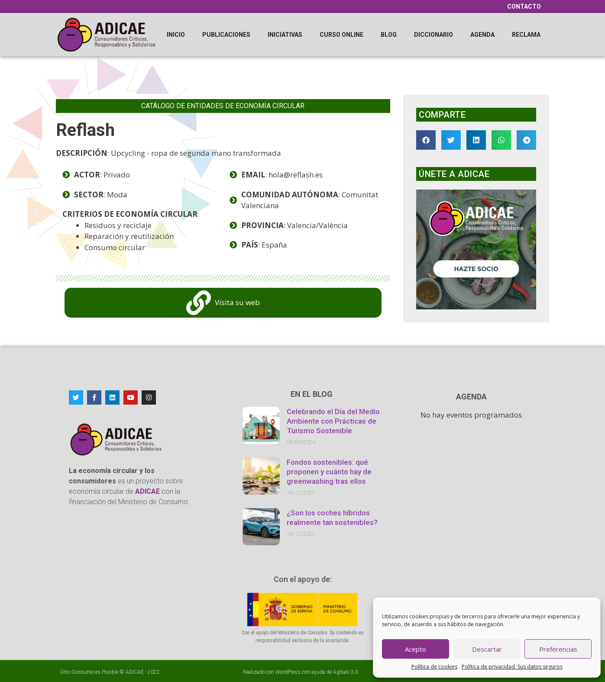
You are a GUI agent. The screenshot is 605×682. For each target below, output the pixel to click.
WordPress (288, 672)
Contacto (524, 6)
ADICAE (135, 672)
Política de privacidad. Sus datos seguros (512, 666)
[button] (426, 140)
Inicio (176, 34)
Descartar (487, 649)
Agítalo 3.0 (345, 672)
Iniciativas (285, 34)
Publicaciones (226, 34)
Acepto (415, 649)
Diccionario (433, 34)
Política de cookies (434, 666)
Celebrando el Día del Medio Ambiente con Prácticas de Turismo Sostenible (333, 421)
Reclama (526, 34)
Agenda (482, 34)
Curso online (341, 34)
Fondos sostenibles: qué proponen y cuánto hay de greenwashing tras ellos (329, 472)
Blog (389, 34)
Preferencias (558, 649)
